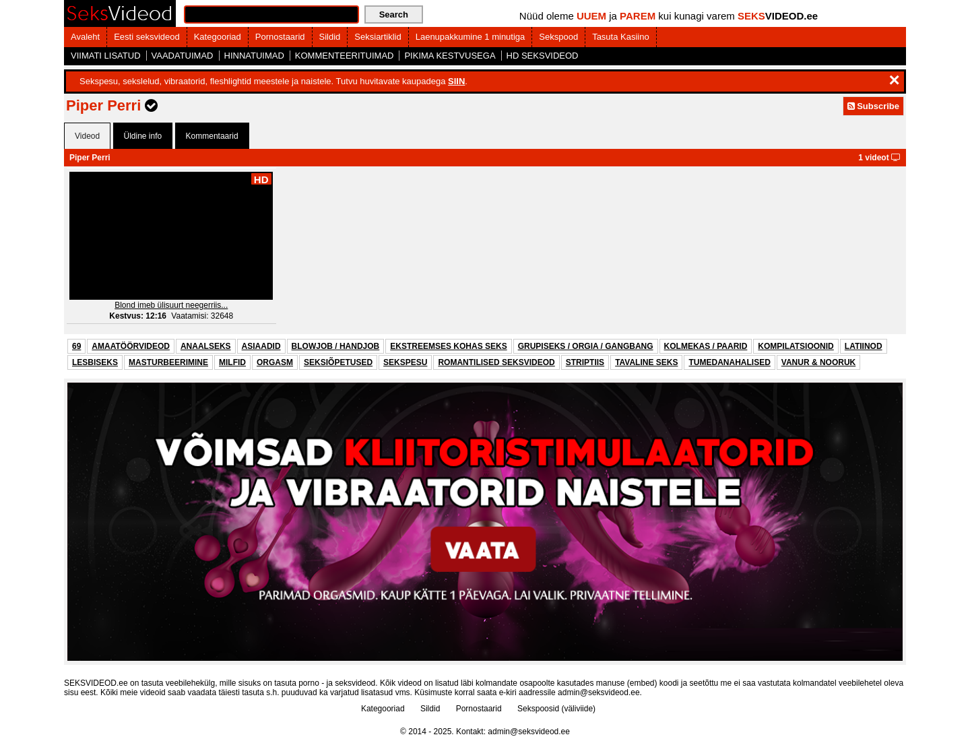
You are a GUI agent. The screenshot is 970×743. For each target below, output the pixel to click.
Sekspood (558, 37)
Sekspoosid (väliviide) (556, 708)
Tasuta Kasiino (620, 37)
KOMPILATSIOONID (795, 346)
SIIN (456, 81)
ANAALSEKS (206, 346)
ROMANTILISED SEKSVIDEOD (496, 362)
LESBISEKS (95, 362)
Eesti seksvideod (147, 37)
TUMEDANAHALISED (729, 362)
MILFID (232, 362)
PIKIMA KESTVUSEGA (449, 56)
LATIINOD (863, 346)
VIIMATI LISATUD (106, 56)
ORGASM (275, 362)
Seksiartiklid (377, 37)
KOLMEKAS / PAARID (706, 346)
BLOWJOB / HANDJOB (336, 346)
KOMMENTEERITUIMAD (344, 56)
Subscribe (873, 106)
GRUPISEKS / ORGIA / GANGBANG (585, 346)
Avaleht (85, 37)
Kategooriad (217, 37)
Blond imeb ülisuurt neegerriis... (171, 305)
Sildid (330, 37)
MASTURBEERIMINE (168, 362)
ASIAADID (261, 346)
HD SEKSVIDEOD (543, 56)
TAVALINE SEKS (646, 362)
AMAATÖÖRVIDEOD (131, 346)
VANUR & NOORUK (818, 362)
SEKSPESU (405, 362)
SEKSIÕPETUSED (338, 362)
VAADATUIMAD (183, 56)
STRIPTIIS (585, 362)
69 (76, 346)
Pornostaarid (280, 37)
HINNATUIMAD (254, 56)
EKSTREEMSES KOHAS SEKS (448, 346)
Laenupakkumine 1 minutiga (470, 37)
